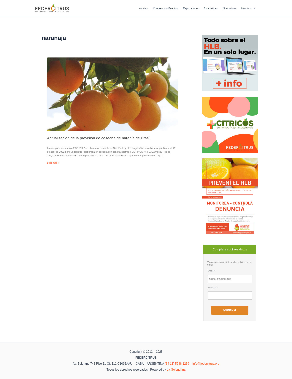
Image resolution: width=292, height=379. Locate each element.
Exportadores (191, 8)
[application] (253, 8)
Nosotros (248, 8)
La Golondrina (176, 369)
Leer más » (53, 163)
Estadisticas (211, 8)
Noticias (143, 8)
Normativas (229, 8)
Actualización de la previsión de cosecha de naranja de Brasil (98, 138)
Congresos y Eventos (165, 8)
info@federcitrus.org (206, 363)
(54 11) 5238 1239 (177, 363)
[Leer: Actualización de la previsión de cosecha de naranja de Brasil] (112, 94)
